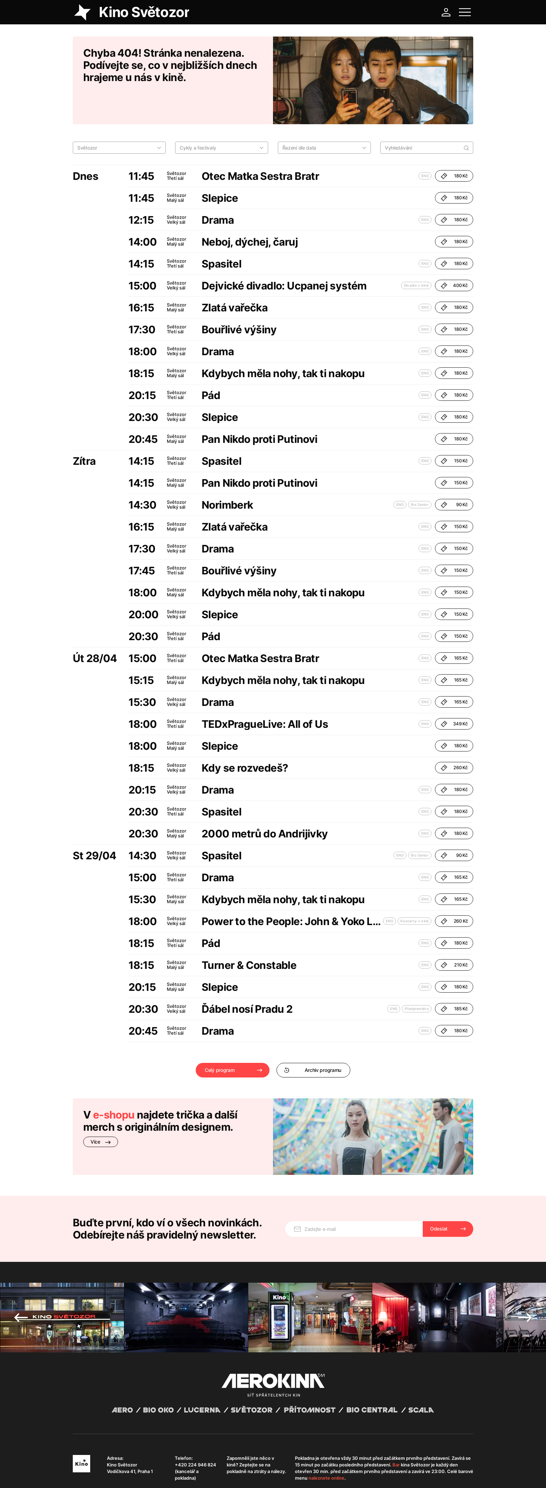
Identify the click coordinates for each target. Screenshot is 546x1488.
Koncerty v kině (414, 891)
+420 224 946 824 (195, 1417)
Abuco (98, 1468)
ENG (425, 145)
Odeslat (438, 1181)
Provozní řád (217, 1474)
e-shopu (114, 1084)
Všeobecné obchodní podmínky (104, 1474)
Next (525, 1270)
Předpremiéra (417, 978)
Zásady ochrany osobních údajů (170, 1474)
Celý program (219, 1040)
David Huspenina (139, 1468)
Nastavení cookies (250, 1474)
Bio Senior (420, 474)
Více (101, 1111)
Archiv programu (312, 1040)
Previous (21, 1270)
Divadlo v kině (416, 255)
